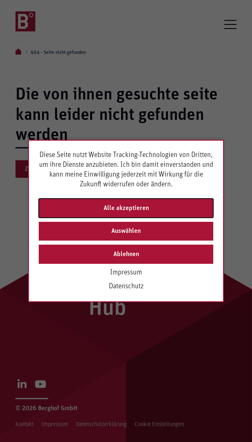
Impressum (126, 272)
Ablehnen (126, 254)
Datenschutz (126, 286)
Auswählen (126, 231)
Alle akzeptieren (126, 208)
